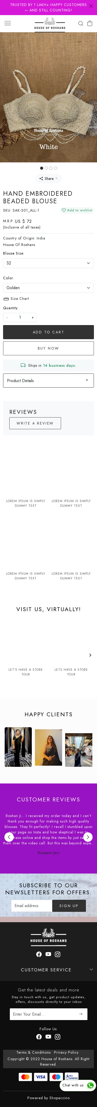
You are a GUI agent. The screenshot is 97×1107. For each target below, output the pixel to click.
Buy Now (48, 348)
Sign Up (69, 905)
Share (47, 178)
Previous (9, 837)
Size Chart (16, 299)
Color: (8, 278)
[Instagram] (58, 1037)
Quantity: (11, 308)
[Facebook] (39, 1037)
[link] (80, 23)
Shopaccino (59, 1097)
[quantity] (20, 317)
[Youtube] (48, 1037)
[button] (7, 97)
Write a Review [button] (35, 423)
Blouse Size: (13, 253)
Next (88, 837)
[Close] (91, 6)
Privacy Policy (66, 1052)
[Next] (90, 655)
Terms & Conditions (33, 1052)
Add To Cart (48, 332)
